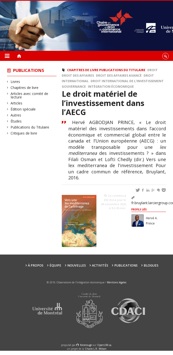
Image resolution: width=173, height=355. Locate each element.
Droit (152, 70)
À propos (35, 265)
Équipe (55, 265)
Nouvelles (76, 265)
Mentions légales (116, 282)
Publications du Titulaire (30, 127)
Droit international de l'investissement (127, 81)
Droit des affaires (78, 75)
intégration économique (111, 86)
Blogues (151, 265)
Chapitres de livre (24, 87)
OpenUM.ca (104, 345)
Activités (100, 265)
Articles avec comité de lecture (29, 95)
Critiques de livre (24, 133)
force (86, 345)
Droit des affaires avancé (119, 75)
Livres (15, 81)
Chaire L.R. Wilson (95, 348)
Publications (28, 70)
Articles (16, 103)
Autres (16, 115)
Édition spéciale (23, 109)
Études (16, 121)
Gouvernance (74, 86)
